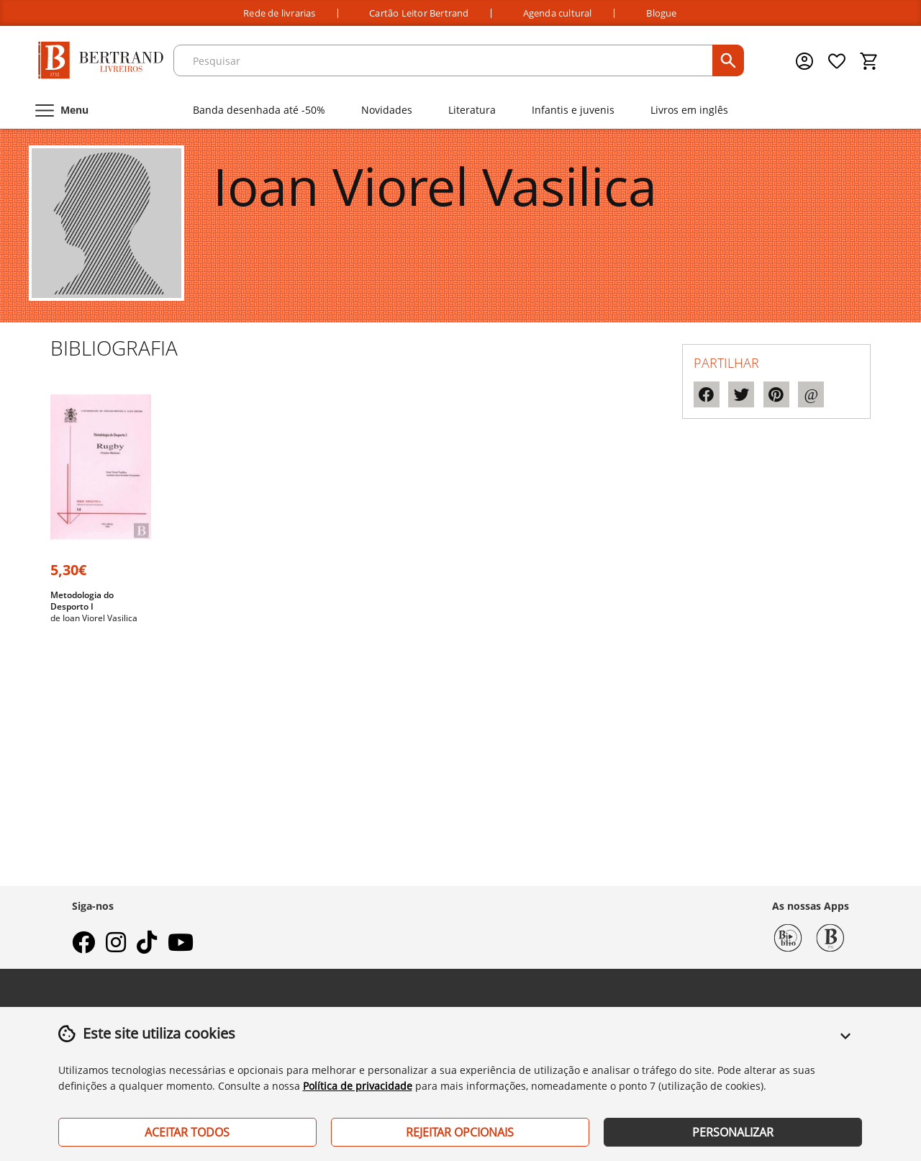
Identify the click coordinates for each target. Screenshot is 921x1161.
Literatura (472, 110)
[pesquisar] (728, 60)
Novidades (386, 110)
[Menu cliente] (806, 61)
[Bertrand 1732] (830, 936)
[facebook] (83, 946)
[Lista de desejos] (837, 61)
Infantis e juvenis (573, 110)
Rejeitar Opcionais (460, 1132)
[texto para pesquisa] (445, 60)
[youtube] (181, 946)
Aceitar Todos (187, 1132)
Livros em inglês (689, 110)
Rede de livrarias (279, 13)
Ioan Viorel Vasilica (100, 618)
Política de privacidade (357, 1086)
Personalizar (732, 1132)
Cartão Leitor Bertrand (418, 13)
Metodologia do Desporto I (82, 601)
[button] (845, 1044)
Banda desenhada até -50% (259, 110)
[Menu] (60, 110)
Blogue (661, 13)
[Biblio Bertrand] (788, 936)
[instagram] (116, 946)
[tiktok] (147, 946)
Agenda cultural (557, 13)
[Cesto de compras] (869, 61)
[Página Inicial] (100, 60)
